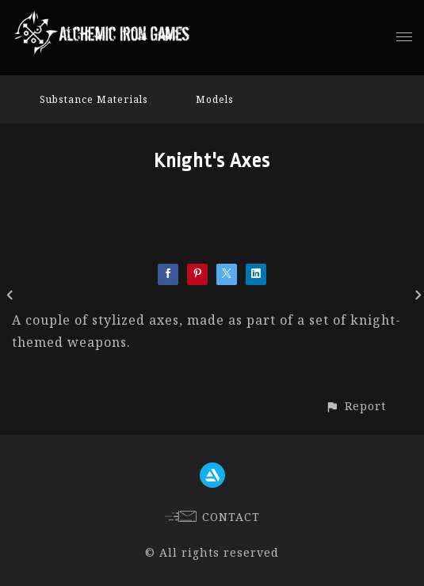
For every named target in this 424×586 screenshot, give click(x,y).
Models (215, 99)
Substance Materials (94, 99)
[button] (355, 406)
